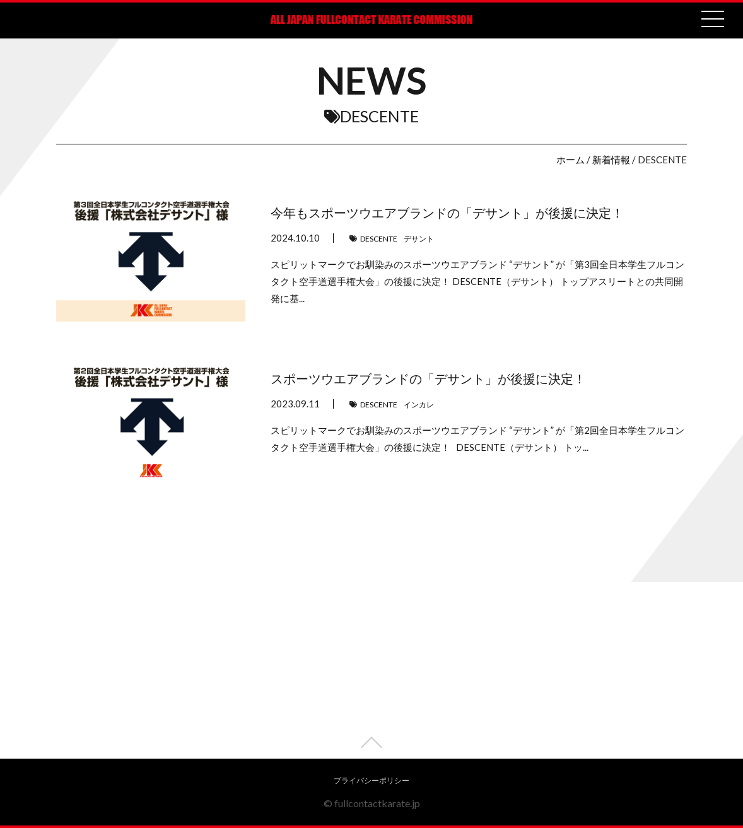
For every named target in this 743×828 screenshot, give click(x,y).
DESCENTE (378, 238)
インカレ (419, 404)
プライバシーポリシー (371, 780)
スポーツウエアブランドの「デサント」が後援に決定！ (428, 378)
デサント (419, 238)
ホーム (570, 159)
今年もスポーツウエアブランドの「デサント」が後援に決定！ (447, 212)
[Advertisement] (371, 670)
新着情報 (611, 159)
